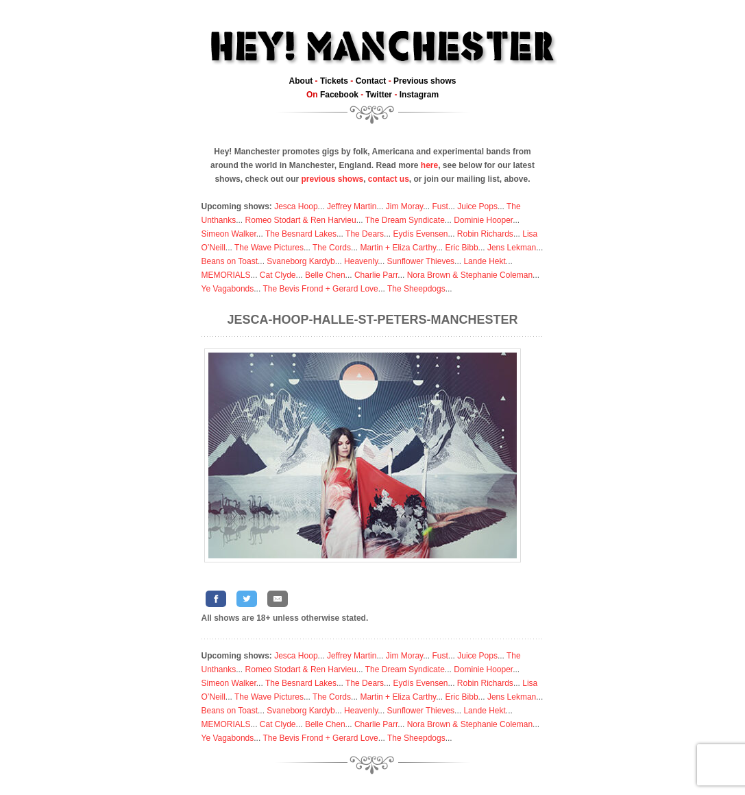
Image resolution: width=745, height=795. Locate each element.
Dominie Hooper (483, 220)
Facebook (339, 94)
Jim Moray (404, 206)
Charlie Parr (376, 275)
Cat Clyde (278, 275)
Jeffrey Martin (351, 206)
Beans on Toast (229, 261)
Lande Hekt (484, 261)
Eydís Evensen (420, 234)
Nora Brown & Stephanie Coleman (470, 275)
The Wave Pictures (269, 247)
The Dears (364, 234)
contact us (388, 179)
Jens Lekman (511, 247)
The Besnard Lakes (301, 234)
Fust (440, 206)
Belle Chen (325, 275)
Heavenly (361, 261)
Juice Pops (477, 206)
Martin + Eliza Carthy (398, 247)
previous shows (332, 179)
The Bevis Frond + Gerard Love (320, 289)
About (301, 81)
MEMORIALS (226, 275)
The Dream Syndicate (405, 220)
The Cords (332, 247)
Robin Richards (485, 234)
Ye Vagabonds (227, 289)
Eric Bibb (461, 247)
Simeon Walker (228, 234)
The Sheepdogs (416, 289)
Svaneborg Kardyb (300, 261)
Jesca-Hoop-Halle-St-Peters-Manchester (372, 320)
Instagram (419, 94)
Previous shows (424, 81)
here (429, 165)
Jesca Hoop (295, 206)
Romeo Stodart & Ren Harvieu (300, 220)
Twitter (379, 94)
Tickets (334, 81)
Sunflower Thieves (421, 261)
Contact (371, 81)
